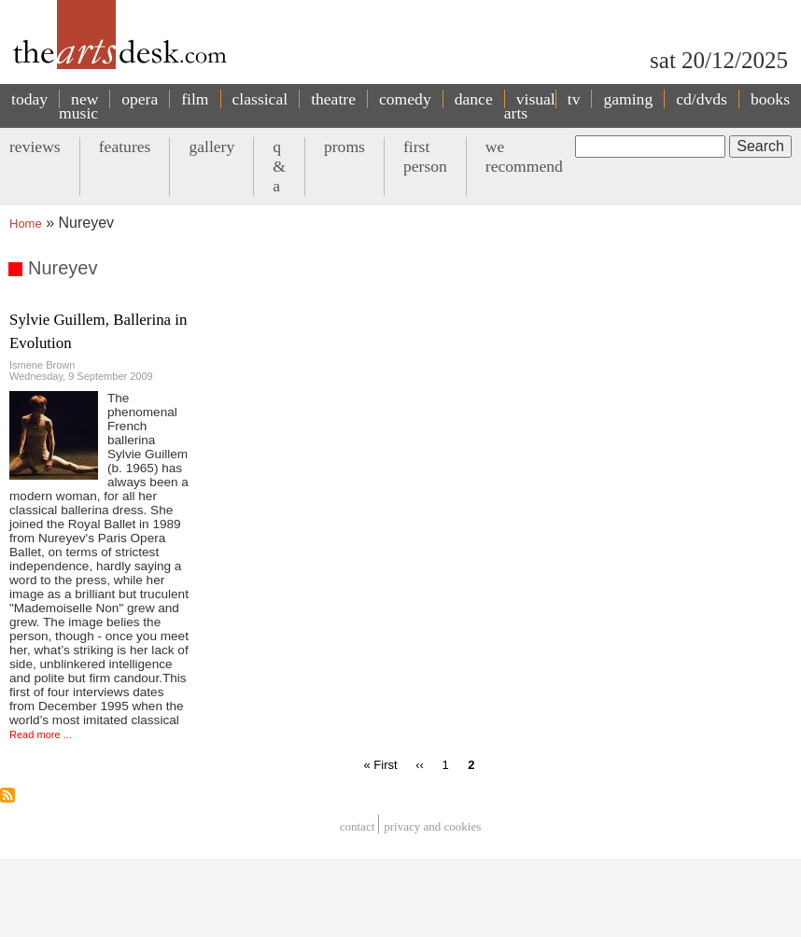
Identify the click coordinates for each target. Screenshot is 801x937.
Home (25, 224)
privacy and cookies (432, 826)
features (125, 146)
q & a (279, 166)
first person (425, 156)
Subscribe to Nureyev (7, 795)
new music (78, 106)
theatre (333, 99)
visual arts (529, 106)
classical (260, 99)
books (770, 99)
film (194, 99)
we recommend (524, 156)
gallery (211, 146)
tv (574, 99)
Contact (357, 826)
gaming (628, 99)
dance (474, 99)
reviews (35, 146)
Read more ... (40, 734)
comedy (405, 99)
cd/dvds (701, 99)
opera (139, 99)
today (29, 99)
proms (344, 146)
